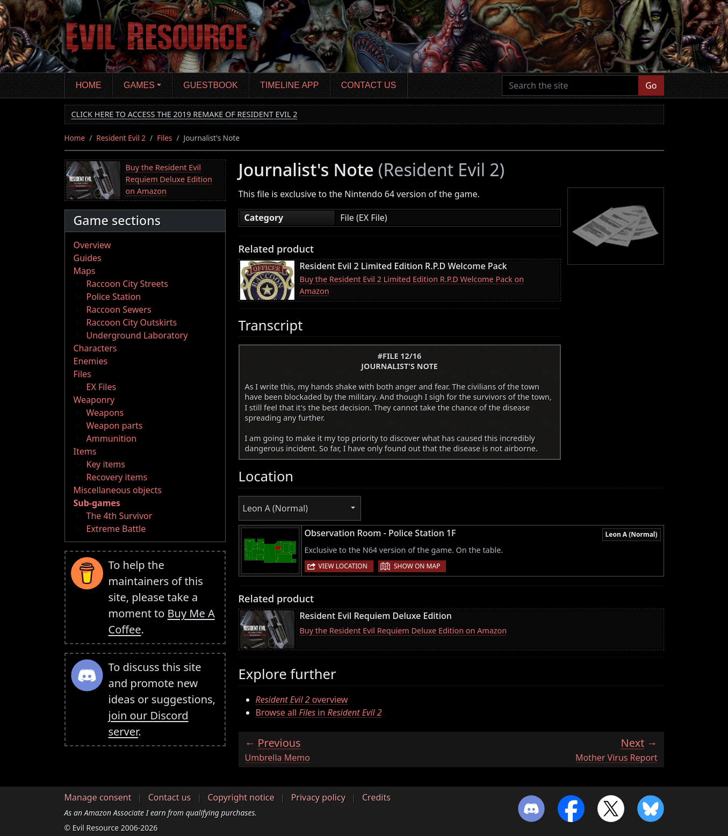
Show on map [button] (417, 566)
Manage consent (98, 797)
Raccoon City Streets (127, 284)
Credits (376, 797)
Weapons (105, 413)
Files (164, 138)
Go (651, 85)
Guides (88, 258)
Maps (85, 271)
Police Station (114, 296)
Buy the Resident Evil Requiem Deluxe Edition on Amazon (169, 179)
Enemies (91, 361)
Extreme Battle (116, 529)
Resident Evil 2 (121, 138)
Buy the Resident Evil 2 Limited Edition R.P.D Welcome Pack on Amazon (412, 285)
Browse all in (319, 712)
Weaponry (94, 400)
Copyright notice (240, 797)
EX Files (102, 387)
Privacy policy (318, 797)
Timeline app (289, 85)
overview (302, 699)
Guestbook (210, 85)
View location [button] (343, 566)
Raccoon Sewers (119, 309)
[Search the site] (570, 85)
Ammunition (112, 438)
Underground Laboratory (137, 335)
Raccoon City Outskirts (132, 322)
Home (89, 85)
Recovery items (117, 477)
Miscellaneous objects (118, 490)
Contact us (369, 85)
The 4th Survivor (120, 516)
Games (139, 85)
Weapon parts (115, 425)
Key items (106, 464)
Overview (92, 245)
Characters (95, 348)
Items (85, 451)
